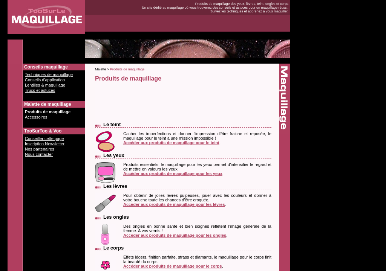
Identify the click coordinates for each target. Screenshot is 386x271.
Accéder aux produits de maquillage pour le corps (172, 266)
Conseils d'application (45, 80)
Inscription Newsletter (44, 144)
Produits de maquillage (47, 112)
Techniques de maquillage (49, 74)
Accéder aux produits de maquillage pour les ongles (174, 235)
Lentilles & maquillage (45, 85)
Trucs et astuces (40, 90)
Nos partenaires (39, 149)
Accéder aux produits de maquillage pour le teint (171, 142)
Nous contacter (39, 154)
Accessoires (36, 117)
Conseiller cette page (44, 138)
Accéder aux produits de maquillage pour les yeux (172, 173)
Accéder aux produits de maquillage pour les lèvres (174, 204)
